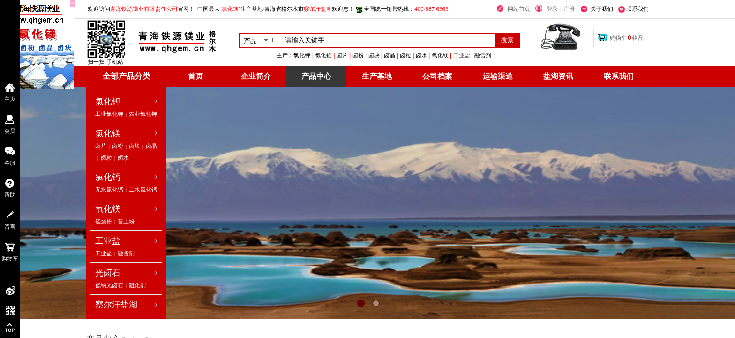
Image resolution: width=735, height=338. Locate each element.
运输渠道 (498, 76)
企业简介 (256, 76)
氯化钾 (107, 101)
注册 (569, 9)
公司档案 (437, 76)
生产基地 (377, 76)
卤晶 (151, 146)
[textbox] (388, 40)
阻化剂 (137, 285)
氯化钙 (107, 177)
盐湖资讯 (558, 76)
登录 (552, 9)
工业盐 (507, 55)
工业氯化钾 (109, 114)
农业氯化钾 (143, 114)
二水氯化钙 (143, 189)
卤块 (134, 146)
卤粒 (106, 157)
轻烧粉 (103, 221)
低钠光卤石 (109, 285)
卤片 (100, 146)
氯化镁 (107, 133)
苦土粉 (126, 221)
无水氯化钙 (109, 189)
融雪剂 (126, 253)
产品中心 (316, 76)
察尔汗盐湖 (116, 304)
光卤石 (107, 272)
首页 (195, 76)
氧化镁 (107, 209)
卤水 (123, 157)
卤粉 (117, 146)
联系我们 (619, 76)
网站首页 (519, 9)
